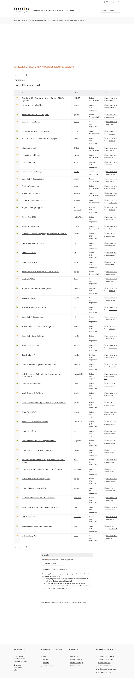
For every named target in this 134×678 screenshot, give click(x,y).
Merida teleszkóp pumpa (31, 193)
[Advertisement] (67, 43)
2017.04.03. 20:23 (111, 345)
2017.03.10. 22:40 (111, 355)
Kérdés (45, 560)
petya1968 (77, 200)
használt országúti (76, 663)
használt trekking (75, 659)
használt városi (75, 666)
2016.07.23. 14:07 (111, 498)
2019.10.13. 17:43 (111, 207)
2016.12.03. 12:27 (111, 402)
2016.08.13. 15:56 (111, 469)
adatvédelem (18, 667)
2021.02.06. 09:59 (111, 172)
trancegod (112, 255)
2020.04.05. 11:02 (111, 193)
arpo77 (76, 460)
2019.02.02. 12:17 (111, 234)
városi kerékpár (47, 666)
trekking (44, 659)
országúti (45, 663)
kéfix (15, 670)
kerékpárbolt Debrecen (105, 659)
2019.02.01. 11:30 (111, 243)
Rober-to (112, 424)
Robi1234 (112, 117)
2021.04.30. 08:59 (111, 162)
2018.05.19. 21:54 (111, 272)
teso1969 (76, 450)
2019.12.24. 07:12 (111, 200)
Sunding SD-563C (28, 279)
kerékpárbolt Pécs (103, 672)
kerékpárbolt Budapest (105, 656)
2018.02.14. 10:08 (111, 279)
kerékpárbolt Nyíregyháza (106, 669)
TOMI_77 (77, 138)
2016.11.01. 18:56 (111, 412)
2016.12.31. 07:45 (111, 393)
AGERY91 (77, 517)
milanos (76, 155)
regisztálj (82, 602)
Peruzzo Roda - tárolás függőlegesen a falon (38, 526)
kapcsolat (18, 665)
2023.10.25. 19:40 (111, 115)
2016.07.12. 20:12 (111, 507)
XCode (111, 150)
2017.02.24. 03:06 (111, 364)
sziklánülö (77, 193)
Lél (75, 253)
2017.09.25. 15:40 (111, 298)
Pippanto (76, 122)
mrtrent (76, 507)
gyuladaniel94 (78, 374)
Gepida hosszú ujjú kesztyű (32, 172)
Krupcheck (112, 107)
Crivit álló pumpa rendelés (31, 384)
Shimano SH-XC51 (29, 253)
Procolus (76, 172)
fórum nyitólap (19, 20)
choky (75, 279)
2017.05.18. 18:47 (111, 336)
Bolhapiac (51, 10)
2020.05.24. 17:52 (111, 179)
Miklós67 (77, 98)
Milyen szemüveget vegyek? (32, 207)
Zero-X (111, 519)
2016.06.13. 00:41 (111, 517)
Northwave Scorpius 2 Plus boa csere (35, 131)
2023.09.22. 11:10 (111, 122)
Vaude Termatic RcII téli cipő (32, 393)
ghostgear (112, 300)
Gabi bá (76, 148)
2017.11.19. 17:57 (111, 288)
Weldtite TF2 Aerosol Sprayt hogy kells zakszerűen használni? (44, 234)
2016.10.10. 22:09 (111, 422)
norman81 (77, 488)
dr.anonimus (113, 310)
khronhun (112, 443)
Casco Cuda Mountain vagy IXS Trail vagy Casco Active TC (44, 403)
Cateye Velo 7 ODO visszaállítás (34, 488)
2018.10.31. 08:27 (111, 253)
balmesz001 (112, 367)
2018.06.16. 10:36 (111, 262)
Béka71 (76, 345)
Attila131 (77, 298)
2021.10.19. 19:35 (111, 148)
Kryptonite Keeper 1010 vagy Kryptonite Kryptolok (41, 507)
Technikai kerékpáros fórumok (35, 20)
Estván (111, 500)
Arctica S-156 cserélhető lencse (33, 105)
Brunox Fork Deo (28, 162)
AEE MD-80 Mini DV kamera (33, 243)
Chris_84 (76, 226)
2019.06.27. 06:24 (111, 217)
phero (75, 526)
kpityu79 (76, 115)
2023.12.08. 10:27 (111, 105)
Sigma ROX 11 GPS (29, 262)
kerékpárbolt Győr (103, 663)
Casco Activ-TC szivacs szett (32, 317)
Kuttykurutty (78, 441)
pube (75, 431)
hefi (110, 229)
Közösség (70, 10)
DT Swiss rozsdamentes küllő (32, 200)
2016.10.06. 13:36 (111, 431)
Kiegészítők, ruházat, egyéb (27, 85)
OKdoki (111, 405)
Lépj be (73, 602)
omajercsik (77, 364)
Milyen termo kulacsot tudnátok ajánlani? (37, 288)
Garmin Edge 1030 (29, 217)
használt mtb (74, 656)
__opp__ (112, 124)
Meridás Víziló (78, 217)
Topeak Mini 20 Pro (29, 355)
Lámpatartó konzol (29, 148)
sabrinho (112, 264)
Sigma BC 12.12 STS (29, 412)
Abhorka (76, 326)
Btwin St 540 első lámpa (31, 122)
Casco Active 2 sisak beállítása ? (34, 336)
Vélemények (39, 10)
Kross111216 (78, 422)
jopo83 (111, 219)
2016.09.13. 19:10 (111, 441)
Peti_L (76, 307)
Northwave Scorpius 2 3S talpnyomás (35, 115)
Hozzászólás (46, 569)
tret (75, 317)
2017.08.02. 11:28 (111, 307)
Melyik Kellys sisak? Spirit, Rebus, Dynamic (38, 326)
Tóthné (76, 383)
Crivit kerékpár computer (31, 186)
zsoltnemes (77, 498)
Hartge (76, 162)
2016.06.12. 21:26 (111, 526)
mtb (43, 656)
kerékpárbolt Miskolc (104, 666)
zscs (110, 165)
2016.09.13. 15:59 (111, 450)
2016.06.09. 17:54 (111, 536)
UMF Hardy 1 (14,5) (29, 517)
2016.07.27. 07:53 (111, 488)
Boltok (60, 10)
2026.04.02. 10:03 (111, 98)
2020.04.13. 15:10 (111, 186)
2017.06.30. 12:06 (111, 317)
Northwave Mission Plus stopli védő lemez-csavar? (40, 272)
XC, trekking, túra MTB (55, 20)
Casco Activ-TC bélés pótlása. (33, 179)
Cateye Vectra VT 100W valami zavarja (36, 450)
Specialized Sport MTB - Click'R (34, 307)
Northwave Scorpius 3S (30, 227)
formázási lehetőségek (59, 569)
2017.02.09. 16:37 (111, 374)
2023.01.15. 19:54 (111, 138)
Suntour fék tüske (28, 298)
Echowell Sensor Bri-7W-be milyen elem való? (39, 441)
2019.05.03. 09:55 (111, 226)
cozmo (76, 536)
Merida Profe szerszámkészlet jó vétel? (36, 479)
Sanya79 (76, 105)
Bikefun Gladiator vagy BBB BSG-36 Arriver (38, 498)
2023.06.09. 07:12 (111, 131)
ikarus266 (112, 433)
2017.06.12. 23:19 (111, 326)
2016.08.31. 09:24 (111, 460)
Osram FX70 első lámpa (31, 155)
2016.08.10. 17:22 (111, 479)
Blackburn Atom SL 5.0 (30, 345)
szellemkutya (113, 203)
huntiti (76, 262)
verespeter (112, 245)
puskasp (76, 412)
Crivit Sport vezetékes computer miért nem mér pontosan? (43, 469)
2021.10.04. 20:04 (111, 155)
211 (75, 243)
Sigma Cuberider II (29, 431)
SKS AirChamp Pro (29, 536)
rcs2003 (111, 157)
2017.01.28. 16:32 (111, 383)
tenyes (76, 186)
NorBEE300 (113, 529)
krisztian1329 (78, 469)
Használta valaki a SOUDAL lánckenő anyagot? (39, 138)
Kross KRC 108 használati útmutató (35, 422)
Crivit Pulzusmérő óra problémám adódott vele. (39, 365)
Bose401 (76, 393)
